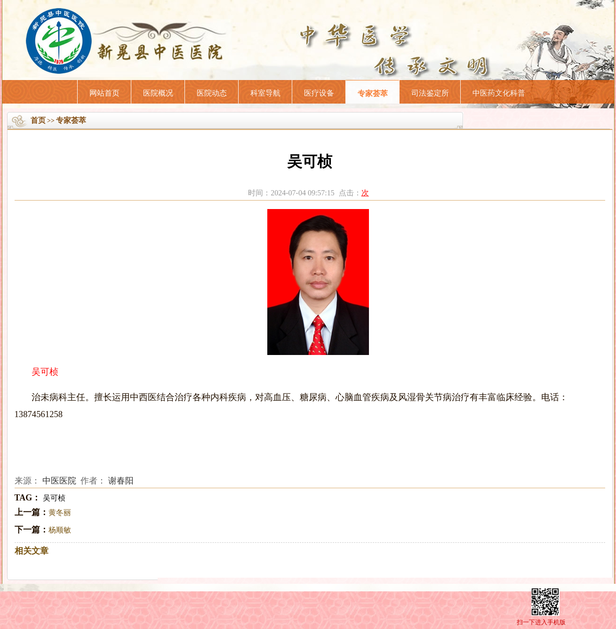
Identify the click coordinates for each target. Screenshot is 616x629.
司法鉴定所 (430, 93)
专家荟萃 (373, 93)
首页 (38, 120)
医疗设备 (319, 93)
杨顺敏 (59, 530)
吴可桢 (54, 498)
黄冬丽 (59, 512)
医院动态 (212, 93)
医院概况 (158, 93)
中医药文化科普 (498, 93)
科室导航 (265, 93)
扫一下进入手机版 (541, 622)
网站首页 (104, 93)
